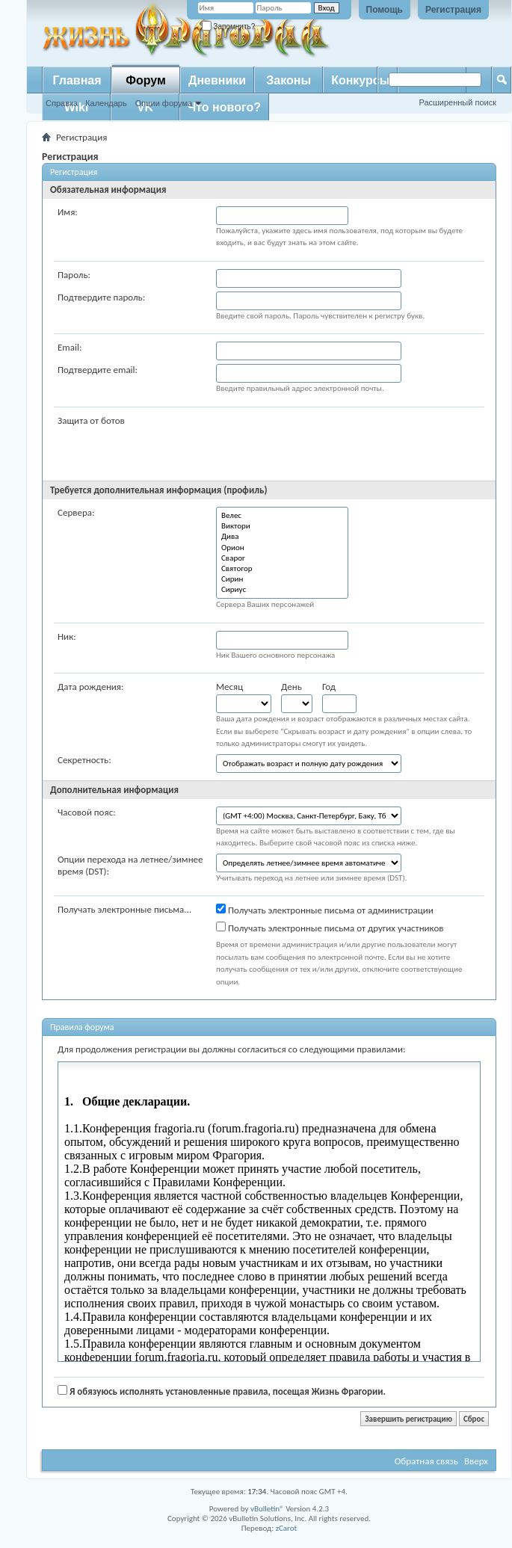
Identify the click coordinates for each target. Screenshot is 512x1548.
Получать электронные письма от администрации (325, 910)
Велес (282, 516)
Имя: (68, 212)
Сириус (282, 590)
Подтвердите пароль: (101, 297)
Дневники (217, 80)
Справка (62, 103)
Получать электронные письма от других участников (330, 928)
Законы (288, 80)
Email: (69, 347)
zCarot (286, 1528)
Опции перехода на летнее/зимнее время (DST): (130, 865)
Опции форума (163, 103)
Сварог (282, 558)
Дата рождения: (91, 686)
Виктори (282, 526)
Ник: (67, 636)
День (291, 686)
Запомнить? (229, 26)
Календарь (106, 103)
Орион (282, 548)
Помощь (384, 9)
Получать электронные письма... (124, 909)
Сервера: (76, 512)
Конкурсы (360, 80)
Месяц (229, 686)
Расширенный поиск (457, 102)
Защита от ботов (91, 420)
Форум (146, 80)
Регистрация (453, 9)
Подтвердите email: (98, 369)
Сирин (282, 579)
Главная (76, 80)
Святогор (282, 569)
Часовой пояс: (87, 812)
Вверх (476, 1461)
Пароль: (74, 274)
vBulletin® (267, 1509)
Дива (282, 536)
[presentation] (329, 444)
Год (329, 686)
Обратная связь (426, 1461)
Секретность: (84, 759)
